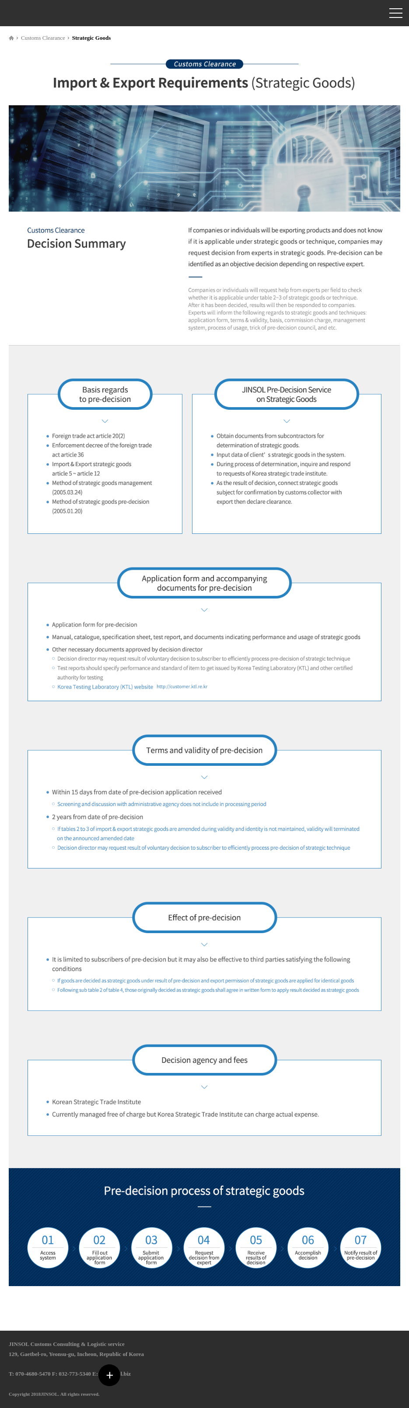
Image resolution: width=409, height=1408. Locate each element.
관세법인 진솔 (28, 13)
